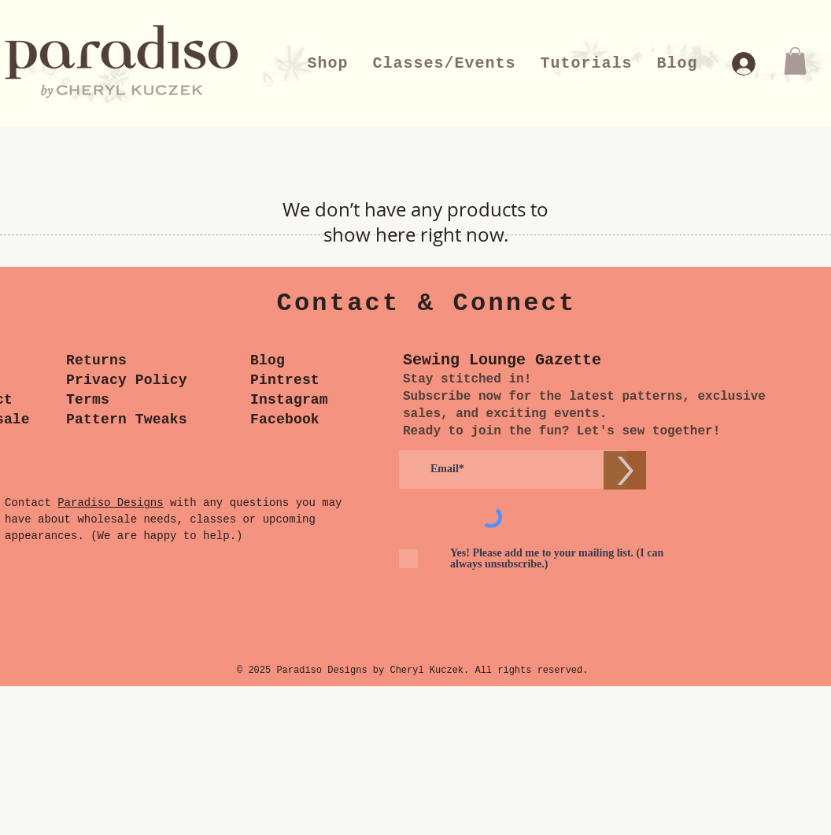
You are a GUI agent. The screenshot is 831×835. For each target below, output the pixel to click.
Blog (267, 360)
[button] (795, 61)
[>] (625, 470)
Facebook (284, 419)
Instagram (289, 400)
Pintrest (284, 380)
